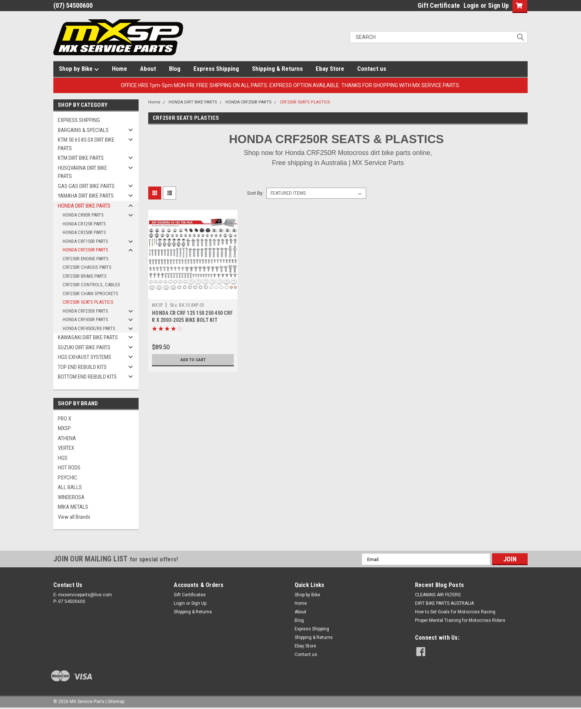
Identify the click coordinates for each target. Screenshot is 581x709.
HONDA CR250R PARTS (84, 232)
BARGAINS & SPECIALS (83, 130)
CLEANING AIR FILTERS (438, 594)
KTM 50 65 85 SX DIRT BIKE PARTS (86, 144)
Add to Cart (193, 360)
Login (471, 5)
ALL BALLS (70, 487)
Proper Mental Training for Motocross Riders (460, 620)
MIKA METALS (73, 507)
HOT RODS (69, 467)
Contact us (371, 68)
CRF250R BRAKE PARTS (85, 276)
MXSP (64, 428)
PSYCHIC (67, 477)
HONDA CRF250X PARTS (85, 311)
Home (119, 68)
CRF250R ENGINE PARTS (86, 258)
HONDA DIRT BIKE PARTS (84, 205)
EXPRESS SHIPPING (79, 120)
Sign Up (498, 5)
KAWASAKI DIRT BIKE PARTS (88, 337)
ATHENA (67, 438)
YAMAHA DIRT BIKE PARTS (86, 195)
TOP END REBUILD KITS (82, 367)
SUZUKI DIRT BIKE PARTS (84, 347)
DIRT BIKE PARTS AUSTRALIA (444, 603)
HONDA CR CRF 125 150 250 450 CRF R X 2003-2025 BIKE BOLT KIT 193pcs (192, 320)
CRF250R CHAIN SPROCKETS (90, 293)
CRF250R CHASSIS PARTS (87, 267)
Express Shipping (216, 68)
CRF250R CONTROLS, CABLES (91, 284)
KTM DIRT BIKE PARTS (81, 158)
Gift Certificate (439, 5)
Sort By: (255, 193)
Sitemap (116, 701)
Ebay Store (330, 68)
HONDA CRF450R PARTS (85, 319)
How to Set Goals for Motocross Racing (455, 611)
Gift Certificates (190, 594)
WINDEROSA (71, 497)
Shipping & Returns (277, 68)
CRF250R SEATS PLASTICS (88, 302)
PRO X (64, 418)
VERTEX (66, 448)
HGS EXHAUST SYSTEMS (84, 357)
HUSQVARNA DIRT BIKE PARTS (82, 172)
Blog (174, 68)
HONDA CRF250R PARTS (85, 250)
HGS (62, 458)
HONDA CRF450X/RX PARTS (89, 328)
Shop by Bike (79, 69)
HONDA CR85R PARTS (83, 215)
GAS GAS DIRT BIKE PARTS (86, 186)
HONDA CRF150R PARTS (85, 241)
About (148, 68)
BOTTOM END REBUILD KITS (87, 376)
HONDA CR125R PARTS (84, 224)
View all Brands (74, 517)
